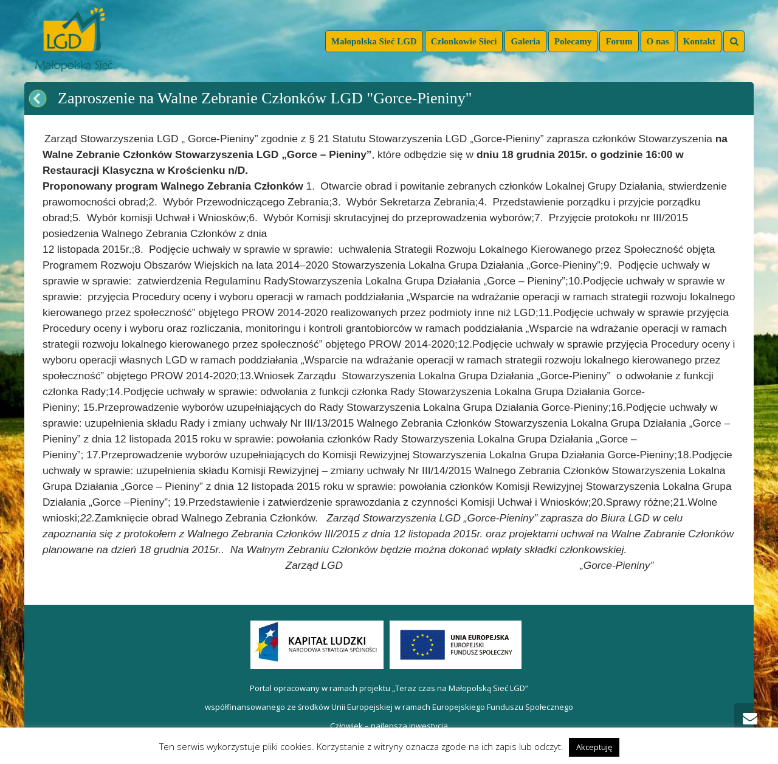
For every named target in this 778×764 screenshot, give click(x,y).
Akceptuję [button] (594, 747)
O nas (658, 41)
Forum (618, 41)
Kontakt (699, 41)
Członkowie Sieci (464, 41)
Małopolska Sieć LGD (374, 41)
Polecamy (573, 41)
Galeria (525, 41)
